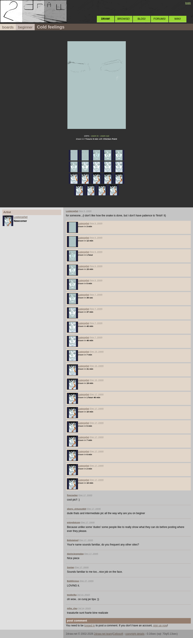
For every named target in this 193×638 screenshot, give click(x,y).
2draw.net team (103, 633)
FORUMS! (159, 18)
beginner (25, 27)
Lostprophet (20, 217)
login (188, 3)
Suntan (70, 567)
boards (8, 27)
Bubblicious (73, 581)
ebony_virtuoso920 (76, 509)
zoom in (95, 136)
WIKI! (177, 18)
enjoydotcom (73, 522)
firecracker (72, 495)
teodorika (71, 594)
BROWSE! (123, 18)
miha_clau (72, 608)
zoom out (104, 136)
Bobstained (72, 540)
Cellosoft (118, 633)
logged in (89, 625)
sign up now (160, 625)
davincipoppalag (75, 553)
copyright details (134, 633)
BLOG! (142, 18)
